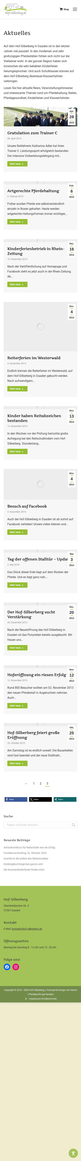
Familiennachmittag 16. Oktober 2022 (25, 853)
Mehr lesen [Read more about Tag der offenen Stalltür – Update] (16, 585)
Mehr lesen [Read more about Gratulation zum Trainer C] (16, 164)
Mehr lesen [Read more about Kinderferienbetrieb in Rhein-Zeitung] (16, 284)
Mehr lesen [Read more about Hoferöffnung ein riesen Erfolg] (16, 705)
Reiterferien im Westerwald (33, 358)
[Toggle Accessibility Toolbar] (73, 1153)
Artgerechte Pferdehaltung (33, 191)
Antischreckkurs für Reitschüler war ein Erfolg (29, 847)
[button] (16, 799)
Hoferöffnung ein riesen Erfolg (36, 675)
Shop (64, 9)
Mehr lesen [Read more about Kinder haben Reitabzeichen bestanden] (16, 451)
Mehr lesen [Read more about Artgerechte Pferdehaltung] (16, 222)
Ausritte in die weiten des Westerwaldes (26, 858)
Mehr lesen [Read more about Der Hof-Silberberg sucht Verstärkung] (16, 648)
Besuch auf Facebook (27, 506)
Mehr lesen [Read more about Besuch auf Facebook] (16, 532)
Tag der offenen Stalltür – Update (39, 559)
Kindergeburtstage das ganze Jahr (23, 864)
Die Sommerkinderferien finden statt (24, 869)
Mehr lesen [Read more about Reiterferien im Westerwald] (16, 389)
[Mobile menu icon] (75, 9)
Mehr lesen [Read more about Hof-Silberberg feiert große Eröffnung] (16, 763)
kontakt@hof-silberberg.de (27, 928)
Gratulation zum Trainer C (32, 133)
